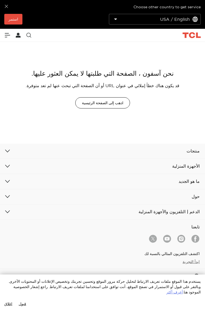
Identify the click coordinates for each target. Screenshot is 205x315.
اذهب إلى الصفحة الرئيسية (102, 102)
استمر (13, 19)
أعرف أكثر (174, 292)
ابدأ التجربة (191, 261)
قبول (22, 303)
